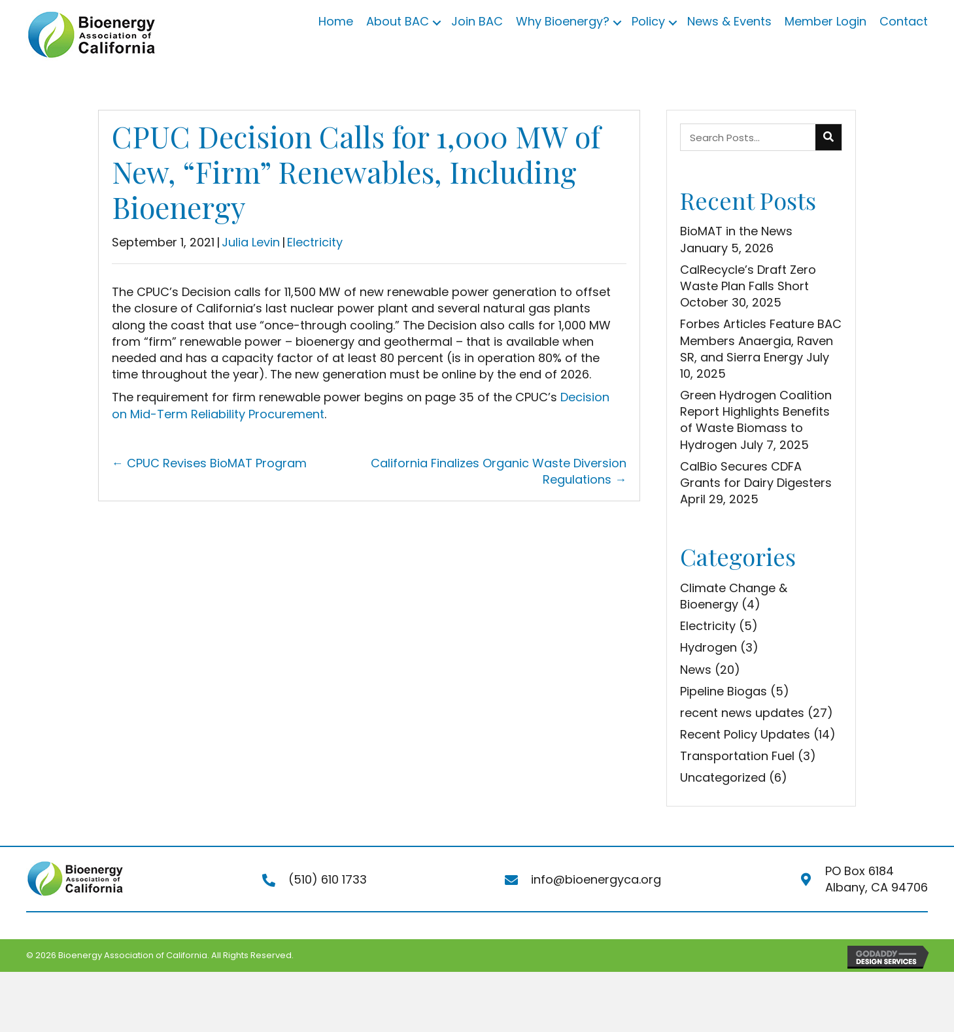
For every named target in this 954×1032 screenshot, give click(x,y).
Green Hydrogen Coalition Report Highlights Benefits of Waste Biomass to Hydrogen (756, 420)
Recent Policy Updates (745, 734)
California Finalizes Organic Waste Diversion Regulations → (498, 471)
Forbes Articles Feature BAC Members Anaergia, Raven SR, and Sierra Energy (761, 340)
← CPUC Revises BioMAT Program (209, 463)
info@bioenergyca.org (596, 879)
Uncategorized (723, 777)
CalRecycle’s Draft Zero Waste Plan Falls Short (748, 277)
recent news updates (742, 713)
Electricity (315, 242)
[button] (436, 23)
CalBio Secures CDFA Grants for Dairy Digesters (756, 474)
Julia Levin (251, 242)
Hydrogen (708, 647)
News (695, 669)
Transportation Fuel (737, 756)
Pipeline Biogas (723, 691)
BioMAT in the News (736, 231)
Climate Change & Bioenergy (733, 596)
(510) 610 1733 (327, 879)
